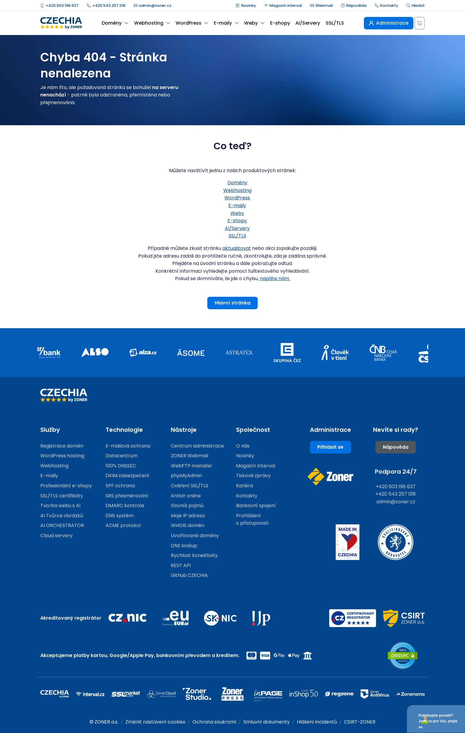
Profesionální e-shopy (66, 485)
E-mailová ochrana (128, 445)
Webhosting (237, 190)
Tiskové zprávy (253, 475)
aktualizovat (236, 248)
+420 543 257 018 (106, 5)
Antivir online (186, 495)
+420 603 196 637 (59, 5)
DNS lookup (184, 545)
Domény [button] (115, 23)
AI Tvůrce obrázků (61, 515)
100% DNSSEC (121, 465)
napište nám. (275, 278)
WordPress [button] (192, 23)
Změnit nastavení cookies (155, 721)
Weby (237, 213)
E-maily (237, 205)
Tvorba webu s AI (60, 505)
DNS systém (119, 515)
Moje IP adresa (188, 515)
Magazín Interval (283, 5)
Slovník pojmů (187, 505)
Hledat (415, 5)
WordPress (237, 197)
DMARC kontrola (125, 505)
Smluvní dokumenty (266, 721)
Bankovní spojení (256, 505)
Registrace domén (61, 445)
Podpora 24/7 (396, 471)
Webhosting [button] (152, 23)
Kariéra (244, 485)
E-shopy (280, 23)
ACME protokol (123, 525)
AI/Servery (307, 23)
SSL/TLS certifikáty (61, 495)
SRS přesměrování (127, 495)
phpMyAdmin (186, 475)
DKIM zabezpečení (127, 475)
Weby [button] (254, 23)
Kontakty (386, 5)
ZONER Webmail (189, 455)
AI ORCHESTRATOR (62, 525)
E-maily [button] (226, 23)
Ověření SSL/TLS (189, 485)
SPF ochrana (120, 485)
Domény (237, 182)
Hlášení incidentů (317, 721)
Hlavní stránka (232, 302)
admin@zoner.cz (153, 5)
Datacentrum (122, 455)
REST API (181, 565)
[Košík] (420, 23)
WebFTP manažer (191, 465)
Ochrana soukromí (214, 721)
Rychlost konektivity (194, 555)
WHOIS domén (187, 525)
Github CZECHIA (189, 575)
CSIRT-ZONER (359, 721)
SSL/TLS (335, 23)
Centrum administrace (197, 445)
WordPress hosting (62, 455)
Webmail (321, 5)
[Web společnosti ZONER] (330, 477)
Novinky (246, 5)
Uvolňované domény (195, 535)
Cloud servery (56, 535)
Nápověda (354, 5)
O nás (242, 445)
